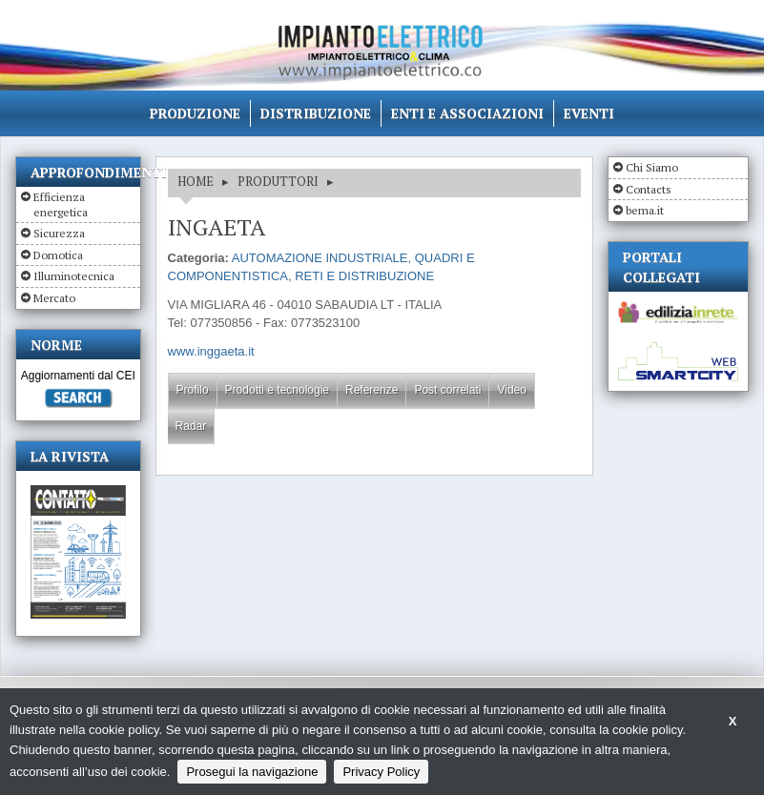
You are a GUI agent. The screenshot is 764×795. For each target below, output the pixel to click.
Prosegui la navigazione (252, 771)
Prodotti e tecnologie (277, 390)
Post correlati (447, 390)
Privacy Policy (381, 771)
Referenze (371, 390)
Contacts (648, 189)
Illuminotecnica (73, 276)
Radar (191, 426)
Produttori (278, 181)
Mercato (54, 298)
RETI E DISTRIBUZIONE (364, 276)
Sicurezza (59, 233)
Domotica (58, 255)
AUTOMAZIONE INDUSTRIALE (320, 258)
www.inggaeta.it (211, 351)
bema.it (645, 210)
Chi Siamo (652, 167)
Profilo (192, 390)
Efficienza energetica (60, 204)
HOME (195, 181)
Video (511, 390)
